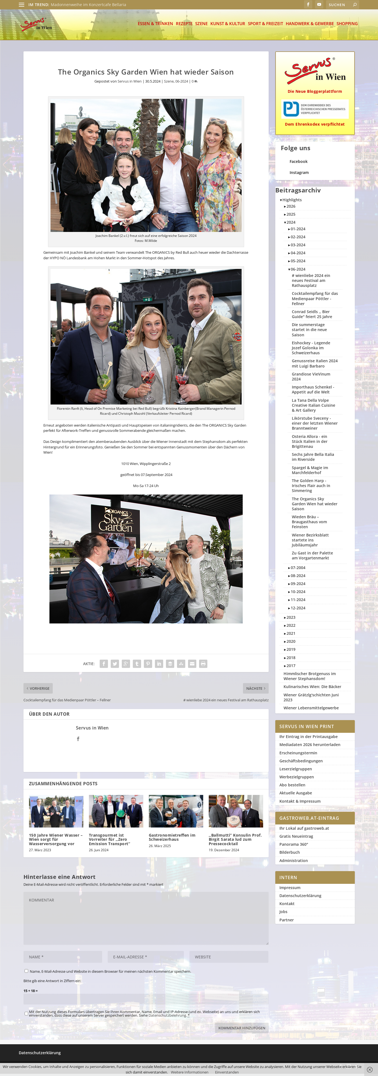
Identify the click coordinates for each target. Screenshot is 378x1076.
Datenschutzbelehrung (167, 1017)
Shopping (347, 26)
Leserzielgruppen (295, 771)
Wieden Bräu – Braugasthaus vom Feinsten (309, 524)
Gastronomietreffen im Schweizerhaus (172, 839)
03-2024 (298, 247)
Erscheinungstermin (298, 755)
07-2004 (298, 569)
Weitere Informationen (189, 1072)
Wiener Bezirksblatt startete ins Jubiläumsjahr (310, 542)
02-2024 (298, 239)
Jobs (283, 913)
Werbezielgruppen (296, 779)
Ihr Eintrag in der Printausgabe (308, 738)
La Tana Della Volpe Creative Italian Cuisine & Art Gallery (313, 407)
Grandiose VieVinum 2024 (311, 379)
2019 (291, 651)
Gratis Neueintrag (296, 838)
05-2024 (298, 263)
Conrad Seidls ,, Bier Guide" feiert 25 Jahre (312, 316)
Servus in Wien (130, 83)
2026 (291, 208)
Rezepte (184, 26)
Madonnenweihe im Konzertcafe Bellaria (88, 4)
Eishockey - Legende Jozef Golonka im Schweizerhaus (311, 350)
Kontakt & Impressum (300, 803)
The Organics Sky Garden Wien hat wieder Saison (314, 506)
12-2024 (298, 610)
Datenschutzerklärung (300, 897)
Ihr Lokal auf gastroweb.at (304, 830)
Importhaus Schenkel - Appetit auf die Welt (313, 392)
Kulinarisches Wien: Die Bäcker (312, 688)
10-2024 (298, 593)
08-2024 (298, 577)
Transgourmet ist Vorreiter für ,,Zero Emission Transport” (109, 841)
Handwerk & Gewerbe (310, 26)
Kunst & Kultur (227, 26)
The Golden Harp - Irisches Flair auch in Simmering (311, 487)
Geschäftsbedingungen (301, 763)
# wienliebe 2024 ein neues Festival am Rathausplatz (311, 282)
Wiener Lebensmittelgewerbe (311, 710)
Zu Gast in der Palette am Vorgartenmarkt (312, 557)
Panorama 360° (293, 846)
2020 (291, 643)
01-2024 (298, 231)
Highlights (292, 202)
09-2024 (298, 585)
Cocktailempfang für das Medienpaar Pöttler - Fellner (315, 300)
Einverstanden (227, 1072)
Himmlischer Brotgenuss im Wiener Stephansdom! (310, 678)
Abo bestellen (292, 787)
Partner (286, 922)
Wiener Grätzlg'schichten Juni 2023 (311, 699)
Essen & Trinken (155, 26)
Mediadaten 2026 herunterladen (309, 746)
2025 (291, 216)
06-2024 (181, 83)
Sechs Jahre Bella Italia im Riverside (313, 459)
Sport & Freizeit (265, 26)
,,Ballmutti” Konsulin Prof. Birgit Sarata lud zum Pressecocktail (235, 841)
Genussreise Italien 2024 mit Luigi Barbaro (315, 365)
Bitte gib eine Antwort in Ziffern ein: (52, 982)
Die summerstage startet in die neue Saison (309, 331)
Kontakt (287, 905)
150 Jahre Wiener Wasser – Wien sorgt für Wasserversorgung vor (56, 841)
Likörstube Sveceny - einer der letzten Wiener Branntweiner (315, 425)
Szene (201, 26)
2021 (291, 635)
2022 (291, 627)
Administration (293, 862)
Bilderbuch (289, 854)
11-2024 (298, 601)
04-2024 (298, 255)
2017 (291, 667)
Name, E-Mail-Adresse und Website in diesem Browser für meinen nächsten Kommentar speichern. (110, 973)
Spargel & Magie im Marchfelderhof (310, 472)
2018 (291, 659)
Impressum (289, 889)
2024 (291, 224)
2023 (291, 619)
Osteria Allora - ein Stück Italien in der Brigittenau (309, 443)
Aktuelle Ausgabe (295, 795)
